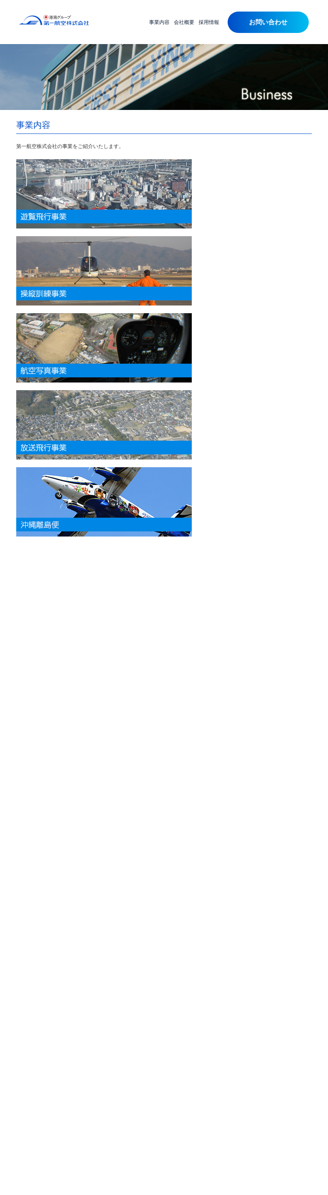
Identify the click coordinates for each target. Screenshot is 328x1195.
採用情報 (209, 22)
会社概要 (184, 22)
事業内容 (159, 22)
